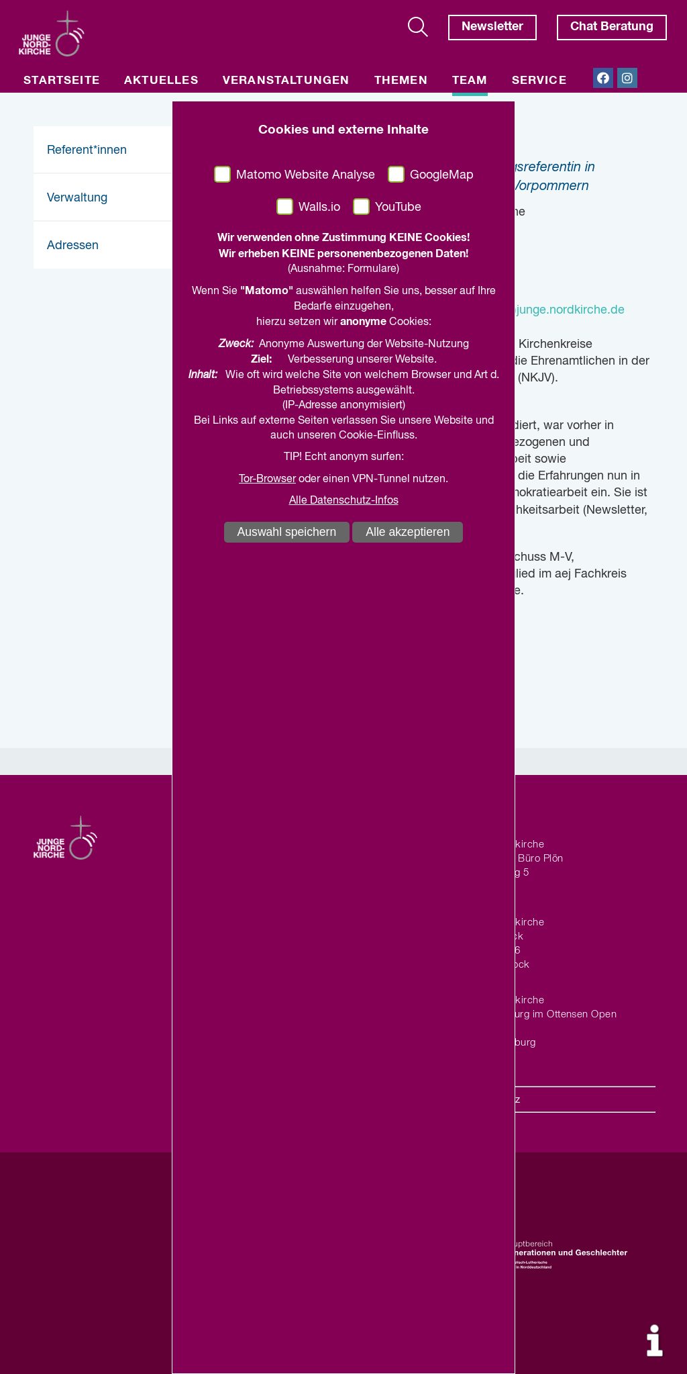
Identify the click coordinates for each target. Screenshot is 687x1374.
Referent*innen (87, 150)
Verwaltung (77, 198)
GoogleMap (442, 175)
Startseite (61, 81)
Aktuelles (161, 81)
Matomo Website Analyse (305, 175)
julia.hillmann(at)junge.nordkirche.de (527, 310)
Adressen (73, 246)
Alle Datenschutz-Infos (344, 501)
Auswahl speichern (287, 532)
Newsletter (492, 27)
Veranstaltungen (286, 81)
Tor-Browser (267, 479)
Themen (401, 81)
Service (539, 81)
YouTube (398, 207)
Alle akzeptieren (408, 532)
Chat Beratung (611, 27)
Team (470, 81)
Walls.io (319, 207)
